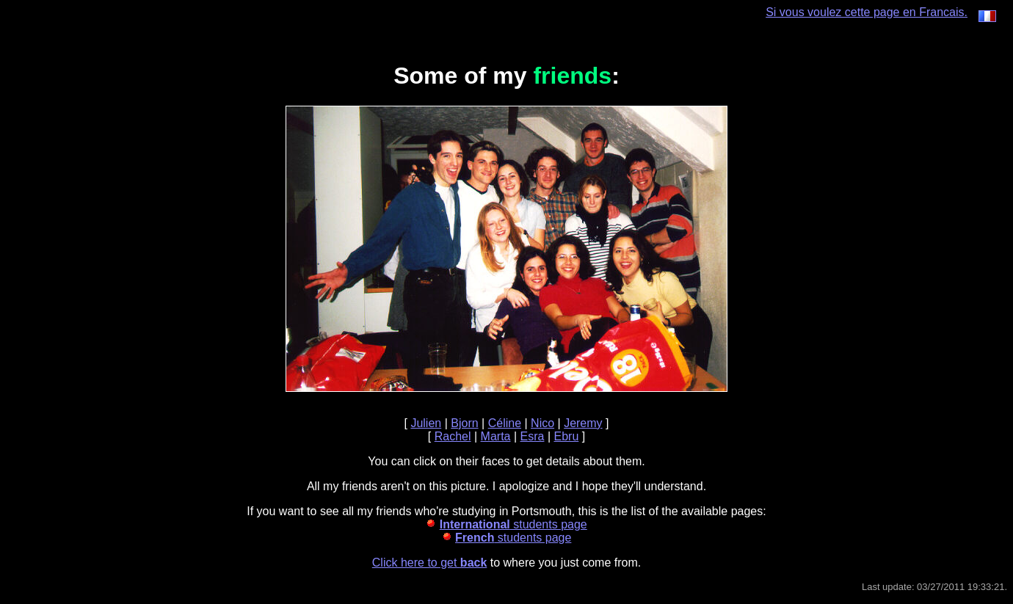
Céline (504, 423)
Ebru (565, 436)
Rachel (453, 436)
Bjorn (464, 423)
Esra (532, 436)
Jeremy (583, 423)
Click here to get (429, 562)
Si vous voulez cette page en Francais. (881, 12)
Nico (542, 423)
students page (513, 524)
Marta (496, 436)
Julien (425, 423)
